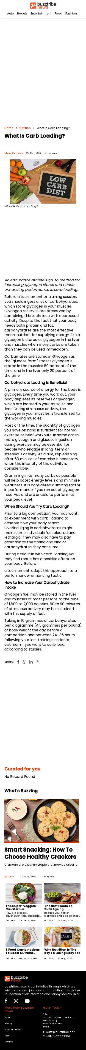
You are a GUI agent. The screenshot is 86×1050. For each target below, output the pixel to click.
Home (9, 128)
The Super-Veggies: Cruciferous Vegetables (21, 909)
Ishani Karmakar (13, 152)
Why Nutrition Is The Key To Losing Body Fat (62, 951)
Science (9, 1041)
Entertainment (41, 13)
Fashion (71, 13)
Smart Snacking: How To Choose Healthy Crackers (40, 853)
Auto (10, 13)
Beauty (22, 13)
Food (58, 13)
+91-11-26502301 (58, 1036)
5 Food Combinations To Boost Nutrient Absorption (22, 953)
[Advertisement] (43, 71)
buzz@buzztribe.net (60, 1032)
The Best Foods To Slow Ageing (58, 907)
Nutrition (25, 128)
